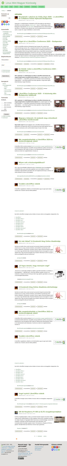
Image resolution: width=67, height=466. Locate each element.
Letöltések (27, 6)
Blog (21, 6)
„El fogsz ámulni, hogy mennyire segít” (34, 266)
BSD (30, 176)
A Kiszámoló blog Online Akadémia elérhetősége (38, 287)
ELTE (26, 428)
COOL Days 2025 (30, 26)
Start (6, 6)
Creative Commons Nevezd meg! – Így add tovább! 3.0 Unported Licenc (25, 453)
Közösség (34, 6)
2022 (43, 328)
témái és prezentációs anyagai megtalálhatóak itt (42, 146)
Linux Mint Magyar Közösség (24, 2)
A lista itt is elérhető (19, 211)
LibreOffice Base (19, 225)
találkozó (23, 176)
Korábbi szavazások (6, 116)
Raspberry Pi (19, 428)
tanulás (32, 33)
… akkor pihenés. (6, 105)
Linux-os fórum (7, 90)
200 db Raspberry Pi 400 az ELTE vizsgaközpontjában (40, 412)
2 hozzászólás (26, 63)
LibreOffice (18, 217)
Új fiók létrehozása (6, 70)
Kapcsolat (3, 451)
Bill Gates (31, 279)
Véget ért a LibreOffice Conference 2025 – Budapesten (40, 41)
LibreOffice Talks (19, 229)
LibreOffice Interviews (21, 228)
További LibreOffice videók (29, 184)
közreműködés (47, 176)
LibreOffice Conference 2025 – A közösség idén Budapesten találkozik (37, 94)
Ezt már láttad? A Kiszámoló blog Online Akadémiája (39, 241)
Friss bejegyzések (7, 85)
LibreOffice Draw (20, 223)
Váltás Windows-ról (7, 34)
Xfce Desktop (38, 450)
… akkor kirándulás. (7, 107)
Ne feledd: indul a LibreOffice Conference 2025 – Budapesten (38, 70)
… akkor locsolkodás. (7, 102)
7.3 (25, 404)
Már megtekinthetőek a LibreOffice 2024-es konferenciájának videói (36, 140)
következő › (40, 436)
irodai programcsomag (45, 404)
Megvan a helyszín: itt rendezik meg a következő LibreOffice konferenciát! (38, 119)
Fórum (16, 6)
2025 (43, 33)
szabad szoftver (35, 404)
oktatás (29, 33)
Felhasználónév (5, 59)
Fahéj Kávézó (39, 167)
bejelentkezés (40, 36)
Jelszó (3, 65)
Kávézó (28, 176)
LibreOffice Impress (20, 221)
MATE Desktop (38, 448)
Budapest (46, 33)
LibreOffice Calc (19, 220)
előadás (40, 33)
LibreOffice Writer (20, 218)
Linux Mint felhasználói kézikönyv (5, 44)
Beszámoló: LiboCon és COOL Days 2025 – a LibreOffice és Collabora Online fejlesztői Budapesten (41, 17)
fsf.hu (2, 452)
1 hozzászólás (26, 134)
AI (17, 279)
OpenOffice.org (51, 33)
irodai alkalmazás (54, 404)
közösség (19, 176)
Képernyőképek (6, 36)
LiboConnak (33, 25)
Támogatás (41, 6)
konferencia (36, 33)
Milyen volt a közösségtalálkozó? (32, 162)
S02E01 (32, 176)
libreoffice (19, 33)
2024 (43, 131)
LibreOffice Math (20, 226)
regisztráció (33, 36)
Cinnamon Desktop (39, 446)
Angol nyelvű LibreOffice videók (31, 393)
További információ (19, 36)
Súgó (11, 6)
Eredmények (5, 117)
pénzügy (19, 258)
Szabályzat (9, 449)
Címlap (3, 10)
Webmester (5, 447)
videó (26, 33)
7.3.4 (39, 404)
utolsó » (45, 436)
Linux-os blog (7, 94)
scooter (35, 176)
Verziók (4, 47)
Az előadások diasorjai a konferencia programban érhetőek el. (33, 57)
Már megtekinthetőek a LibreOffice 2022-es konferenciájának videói (36, 312)
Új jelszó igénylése (6, 71)
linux (26, 176)
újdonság (23, 33)
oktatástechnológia (25, 279)
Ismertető (5, 38)
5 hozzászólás (26, 178)
